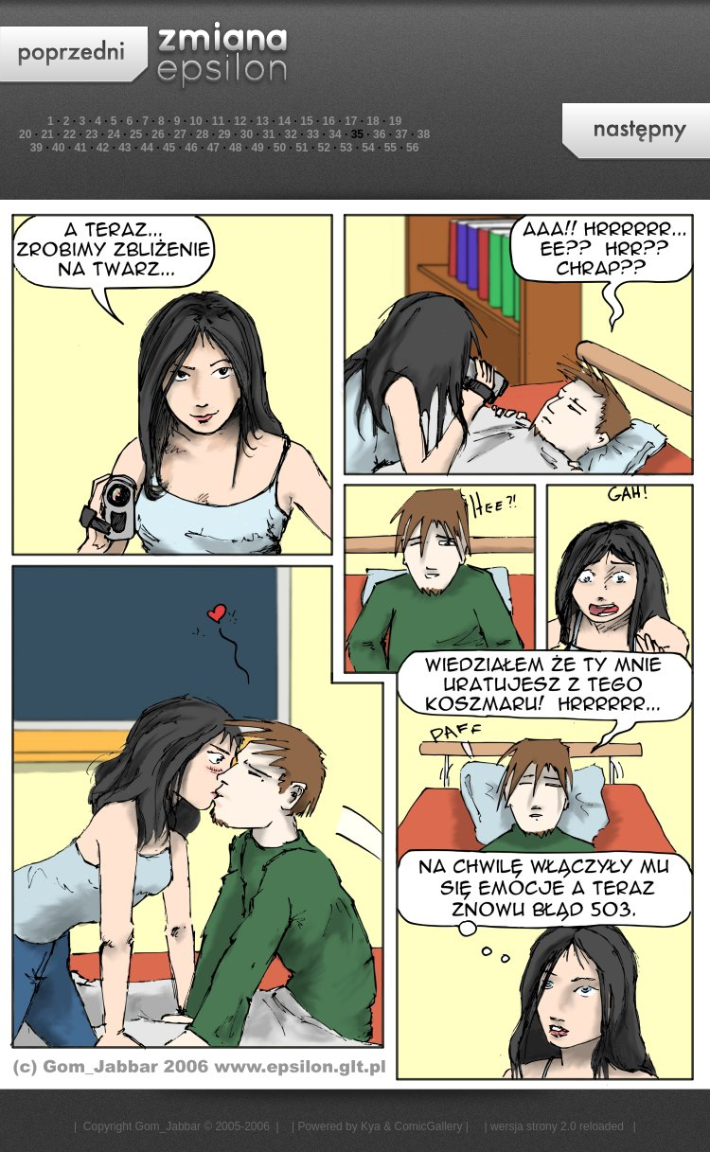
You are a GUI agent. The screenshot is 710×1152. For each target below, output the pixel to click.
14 (284, 121)
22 (69, 134)
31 (268, 134)
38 (423, 134)
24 (114, 134)
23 (91, 134)
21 (47, 134)
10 (195, 121)
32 (291, 134)
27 (180, 134)
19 (395, 121)
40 (58, 147)
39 (36, 147)
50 (280, 147)
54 (368, 147)
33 (313, 134)
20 (25, 134)
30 (246, 134)
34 (334, 134)
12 (240, 121)
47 (213, 147)
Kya (371, 1126)
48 (235, 147)
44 (147, 147)
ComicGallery (428, 1126)
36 (379, 134)
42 (103, 147)
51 (301, 147)
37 (401, 134)
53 (346, 147)
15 (306, 121)
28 (202, 134)
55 (390, 147)
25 (136, 134)
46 (191, 147)
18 (372, 121)
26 (157, 134)
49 (257, 147)
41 (80, 147)
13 (262, 121)
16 (329, 121)
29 (224, 134)
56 (412, 147)
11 (218, 121)
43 (124, 147)
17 (351, 121)
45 (169, 147)
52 (324, 147)
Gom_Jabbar (168, 1126)
